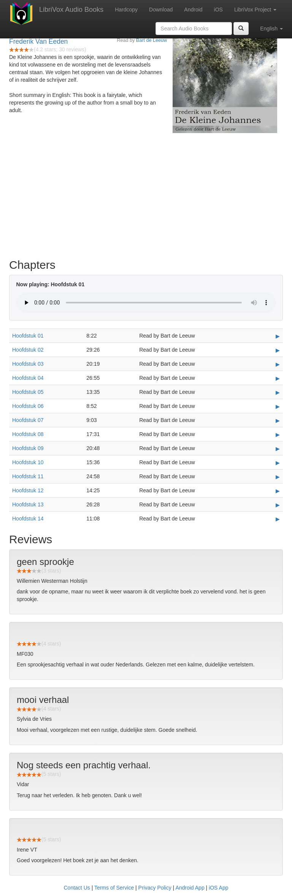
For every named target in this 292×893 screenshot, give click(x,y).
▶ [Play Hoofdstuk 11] (278, 476)
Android (193, 9)
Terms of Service (114, 888)
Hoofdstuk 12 (28, 490)
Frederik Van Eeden (38, 41)
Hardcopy (126, 9)
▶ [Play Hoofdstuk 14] (278, 519)
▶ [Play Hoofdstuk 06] (278, 406)
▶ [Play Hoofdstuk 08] (278, 434)
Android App (189, 888)
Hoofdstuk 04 (28, 378)
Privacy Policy (154, 888)
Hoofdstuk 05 (28, 392)
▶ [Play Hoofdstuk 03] (278, 364)
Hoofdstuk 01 (28, 336)
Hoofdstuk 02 (28, 350)
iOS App (218, 888)
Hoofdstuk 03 (28, 364)
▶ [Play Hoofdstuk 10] (278, 462)
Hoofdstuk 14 (28, 518)
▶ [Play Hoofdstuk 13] (278, 505)
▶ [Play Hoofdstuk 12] (278, 490)
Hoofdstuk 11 (28, 476)
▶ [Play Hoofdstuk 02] (278, 350)
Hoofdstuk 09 (28, 448)
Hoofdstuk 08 (28, 434)
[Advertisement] (146, 194)
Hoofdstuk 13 (28, 504)
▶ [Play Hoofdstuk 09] (278, 448)
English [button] (271, 28)
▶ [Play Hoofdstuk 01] (278, 336)
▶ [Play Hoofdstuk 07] (278, 420)
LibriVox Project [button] (255, 9)
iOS (218, 9)
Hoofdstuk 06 (28, 406)
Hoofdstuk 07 (28, 420)
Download (161, 9)
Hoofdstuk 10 (28, 462)
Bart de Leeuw (151, 40)
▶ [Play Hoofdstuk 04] (278, 378)
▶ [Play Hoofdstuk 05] (278, 392)
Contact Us (77, 888)
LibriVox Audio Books (71, 9)
